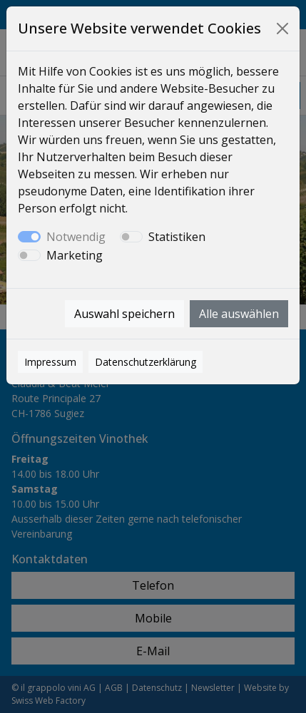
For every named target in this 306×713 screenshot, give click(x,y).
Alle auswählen (239, 314)
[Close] (282, 28)
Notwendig (76, 237)
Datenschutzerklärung (145, 362)
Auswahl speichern (124, 314)
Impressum (50, 362)
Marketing (74, 255)
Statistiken (176, 237)
